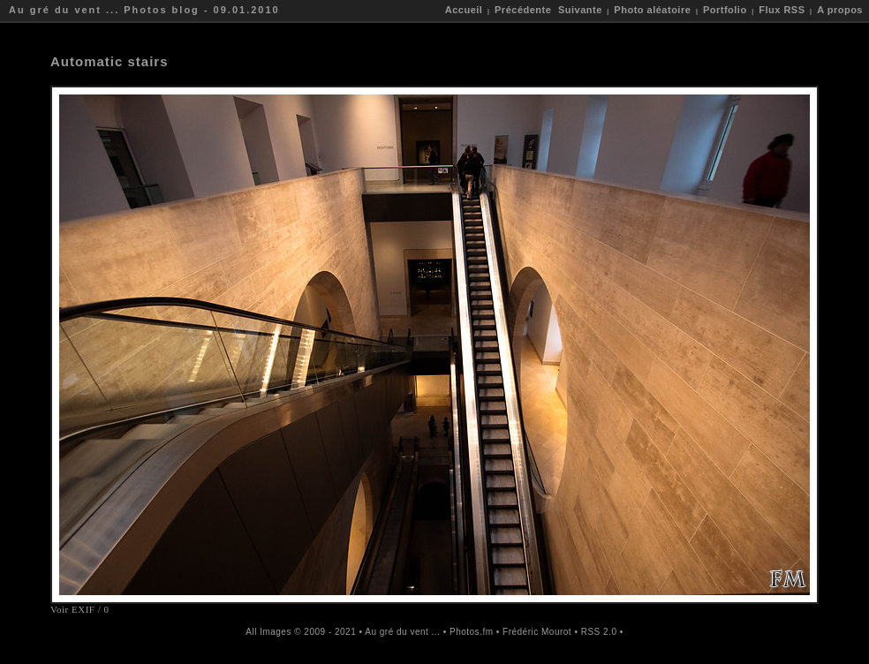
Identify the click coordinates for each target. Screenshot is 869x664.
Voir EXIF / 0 (80, 609)
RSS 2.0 (599, 632)
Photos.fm (472, 632)
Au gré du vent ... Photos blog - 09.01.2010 (144, 9)
